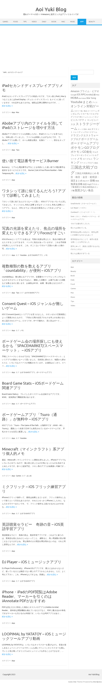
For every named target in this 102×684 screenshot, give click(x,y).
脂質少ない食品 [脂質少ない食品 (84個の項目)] (84, 190)
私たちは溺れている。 (79, 228)
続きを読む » (7, 106)
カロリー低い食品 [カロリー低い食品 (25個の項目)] (80, 111)
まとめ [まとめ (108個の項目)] (87, 102)
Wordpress (97, 682)
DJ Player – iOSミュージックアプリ (31, 562)
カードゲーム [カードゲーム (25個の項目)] (92, 111)
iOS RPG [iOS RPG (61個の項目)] (81, 94)
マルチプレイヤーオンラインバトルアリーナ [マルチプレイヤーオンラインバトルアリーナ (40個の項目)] (85, 155)
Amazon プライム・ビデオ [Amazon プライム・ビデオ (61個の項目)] (85, 91)
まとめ (29, 476)
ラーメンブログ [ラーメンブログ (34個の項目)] (86, 163)
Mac (63, 21)
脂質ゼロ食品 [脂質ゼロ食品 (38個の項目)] (81, 187)
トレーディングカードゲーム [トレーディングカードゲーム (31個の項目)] (85, 132)
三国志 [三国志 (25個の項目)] (95, 163)
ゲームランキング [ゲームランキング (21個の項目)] (88, 117)
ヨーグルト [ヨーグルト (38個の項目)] (88, 159)
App (82, 21)
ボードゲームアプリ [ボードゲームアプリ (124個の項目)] (85, 143)
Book (54, 21)
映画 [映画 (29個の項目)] (97, 181)
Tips (24, 21)
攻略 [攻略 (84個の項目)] (92, 180)
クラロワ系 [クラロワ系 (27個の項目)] (77, 117)
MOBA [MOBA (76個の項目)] (74, 97)
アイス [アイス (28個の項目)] (94, 102)
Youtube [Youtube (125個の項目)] (76, 102)
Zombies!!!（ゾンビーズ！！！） (83, 212)
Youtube (23, 255)
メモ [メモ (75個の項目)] (79, 158)
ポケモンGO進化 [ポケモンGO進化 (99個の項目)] (81, 151)
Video (34, 21)
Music (72, 21)
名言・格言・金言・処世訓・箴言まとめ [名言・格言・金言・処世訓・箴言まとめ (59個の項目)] (85, 177)
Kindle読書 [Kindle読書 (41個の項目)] (91, 95)
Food (15, 21)
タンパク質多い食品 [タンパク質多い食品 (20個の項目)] (84, 129)
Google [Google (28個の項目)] (73, 95)
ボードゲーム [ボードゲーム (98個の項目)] (89, 139)
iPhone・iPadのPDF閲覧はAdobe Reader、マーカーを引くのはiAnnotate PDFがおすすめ (29, 596)
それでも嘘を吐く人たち (80, 223)
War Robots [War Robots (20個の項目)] (82, 98)
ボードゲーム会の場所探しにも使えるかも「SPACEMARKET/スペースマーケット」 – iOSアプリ (32, 345)
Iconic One (72, 682)
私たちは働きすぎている (80, 253)
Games (5, 21)
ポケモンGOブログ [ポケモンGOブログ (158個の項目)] (85, 147)
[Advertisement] (51, 45)
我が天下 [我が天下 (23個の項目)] (86, 181)
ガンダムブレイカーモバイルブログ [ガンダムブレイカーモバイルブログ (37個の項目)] (85, 114)
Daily (44, 21)
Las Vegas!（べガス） (79, 208)
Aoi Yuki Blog (51, 9)
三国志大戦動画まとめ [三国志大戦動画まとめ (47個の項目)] (85, 173)
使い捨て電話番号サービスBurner (30, 161)
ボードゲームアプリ (44, 372)
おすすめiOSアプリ (35, 255)
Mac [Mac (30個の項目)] (97, 95)
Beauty (92, 21)
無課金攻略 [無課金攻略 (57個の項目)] (77, 184)
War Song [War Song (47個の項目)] (91, 98)
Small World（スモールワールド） (84, 203)
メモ (46, 255)
